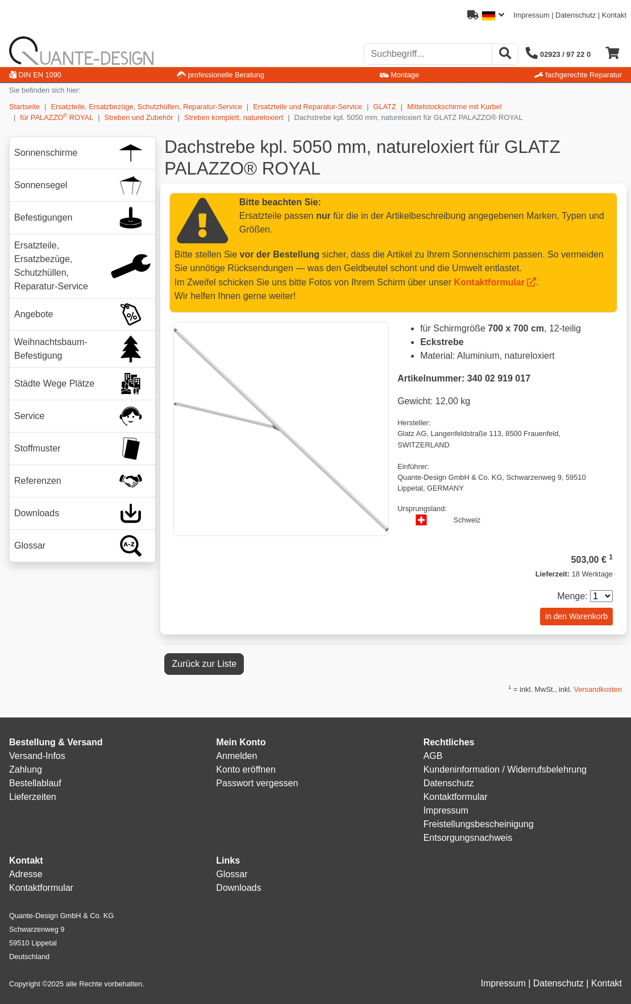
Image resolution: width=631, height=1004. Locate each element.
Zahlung (25, 769)
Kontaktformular (489, 282)
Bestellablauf (35, 783)
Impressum (531, 15)
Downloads (238, 888)
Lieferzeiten (32, 797)
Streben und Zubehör (139, 117)
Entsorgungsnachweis (468, 838)
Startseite (24, 106)
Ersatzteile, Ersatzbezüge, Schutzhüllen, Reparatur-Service (146, 106)
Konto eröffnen (246, 769)
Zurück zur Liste (204, 664)
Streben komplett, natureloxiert (233, 117)
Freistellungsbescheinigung (479, 824)
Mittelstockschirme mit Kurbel (454, 106)
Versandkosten (598, 689)
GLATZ (384, 106)
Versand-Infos (37, 756)
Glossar (231, 874)
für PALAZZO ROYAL (56, 117)
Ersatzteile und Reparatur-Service (307, 106)
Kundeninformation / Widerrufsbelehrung (505, 769)
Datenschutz (575, 15)
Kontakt (614, 15)
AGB (433, 756)
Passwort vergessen (257, 783)
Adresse (26, 874)
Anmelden (236, 756)
